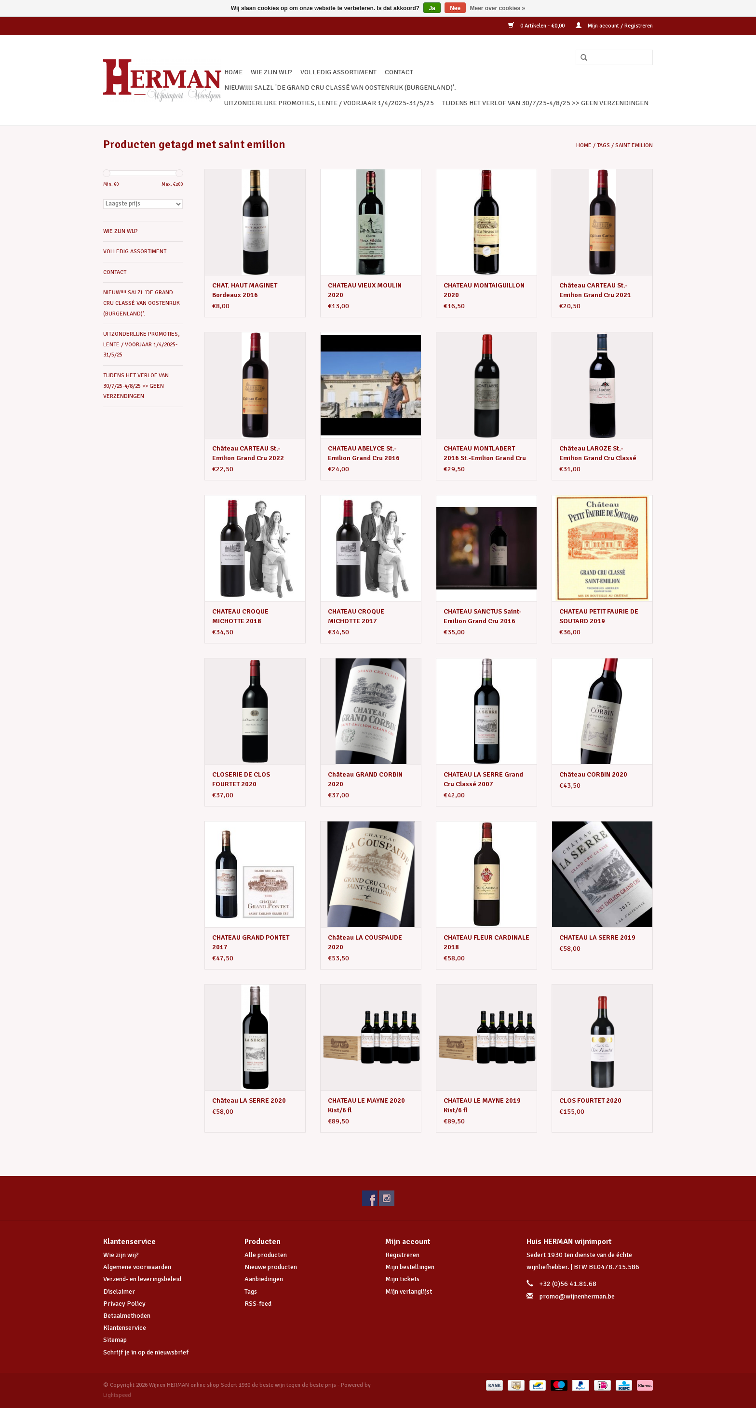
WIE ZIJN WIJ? (271, 72)
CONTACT (399, 72)
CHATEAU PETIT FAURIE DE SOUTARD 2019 (598, 616)
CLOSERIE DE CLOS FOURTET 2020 (241, 779)
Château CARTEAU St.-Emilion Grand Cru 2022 (248, 453)
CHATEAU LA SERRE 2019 (597, 937)
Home (233, 72)
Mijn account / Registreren (614, 25)
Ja (432, 8)
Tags (603, 145)
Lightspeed (117, 1395)
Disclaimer (119, 1291)
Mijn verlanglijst (408, 1291)
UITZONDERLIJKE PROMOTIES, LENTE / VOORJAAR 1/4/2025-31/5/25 (329, 103)
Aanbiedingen (263, 1279)
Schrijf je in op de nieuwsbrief (146, 1352)
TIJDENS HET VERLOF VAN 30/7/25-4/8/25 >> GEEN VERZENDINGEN (545, 103)
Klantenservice (124, 1328)
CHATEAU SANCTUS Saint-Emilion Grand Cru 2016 (483, 616)
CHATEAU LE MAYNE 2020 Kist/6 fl (366, 1105)
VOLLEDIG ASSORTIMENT (338, 72)
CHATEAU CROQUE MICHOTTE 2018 (240, 616)
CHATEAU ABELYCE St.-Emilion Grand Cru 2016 (364, 453)
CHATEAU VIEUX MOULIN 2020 (365, 290)
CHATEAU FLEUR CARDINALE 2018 (486, 942)
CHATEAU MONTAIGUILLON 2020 (484, 290)
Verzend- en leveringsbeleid (142, 1279)
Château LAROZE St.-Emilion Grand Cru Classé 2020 (597, 453)
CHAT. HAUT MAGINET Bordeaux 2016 (244, 290)
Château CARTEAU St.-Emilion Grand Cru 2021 (595, 290)
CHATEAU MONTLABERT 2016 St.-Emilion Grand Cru (485, 453)
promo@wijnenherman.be (577, 1296)
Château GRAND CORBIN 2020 (365, 779)
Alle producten (265, 1255)
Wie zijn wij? (121, 1255)
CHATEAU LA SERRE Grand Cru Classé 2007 (483, 779)
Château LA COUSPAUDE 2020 (365, 942)
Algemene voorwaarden (137, 1267)
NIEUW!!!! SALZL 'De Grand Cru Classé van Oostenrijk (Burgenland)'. (340, 87)
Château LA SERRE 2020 (249, 1100)
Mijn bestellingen (409, 1267)
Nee (455, 8)
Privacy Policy (124, 1303)
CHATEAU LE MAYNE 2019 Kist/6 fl (482, 1105)
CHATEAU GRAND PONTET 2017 (250, 942)
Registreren (402, 1255)
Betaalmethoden (126, 1316)
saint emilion (634, 145)
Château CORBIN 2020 (593, 774)
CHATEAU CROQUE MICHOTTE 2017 (356, 616)
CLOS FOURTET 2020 (590, 1100)
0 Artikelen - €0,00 (537, 25)
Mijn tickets (402, 1279)
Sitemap (115, 1340)
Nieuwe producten (270, 1267)
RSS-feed (257, 1303)
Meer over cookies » (498, 8)
